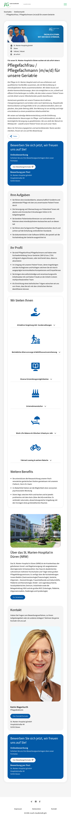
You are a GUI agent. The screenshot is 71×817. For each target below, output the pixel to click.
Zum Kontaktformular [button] (20, 716)
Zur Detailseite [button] (18, 597)
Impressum (18, 809)
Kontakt (54, 809)
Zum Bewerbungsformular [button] (22, 167)
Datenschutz (36, 809)
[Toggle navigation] (65, 4)
